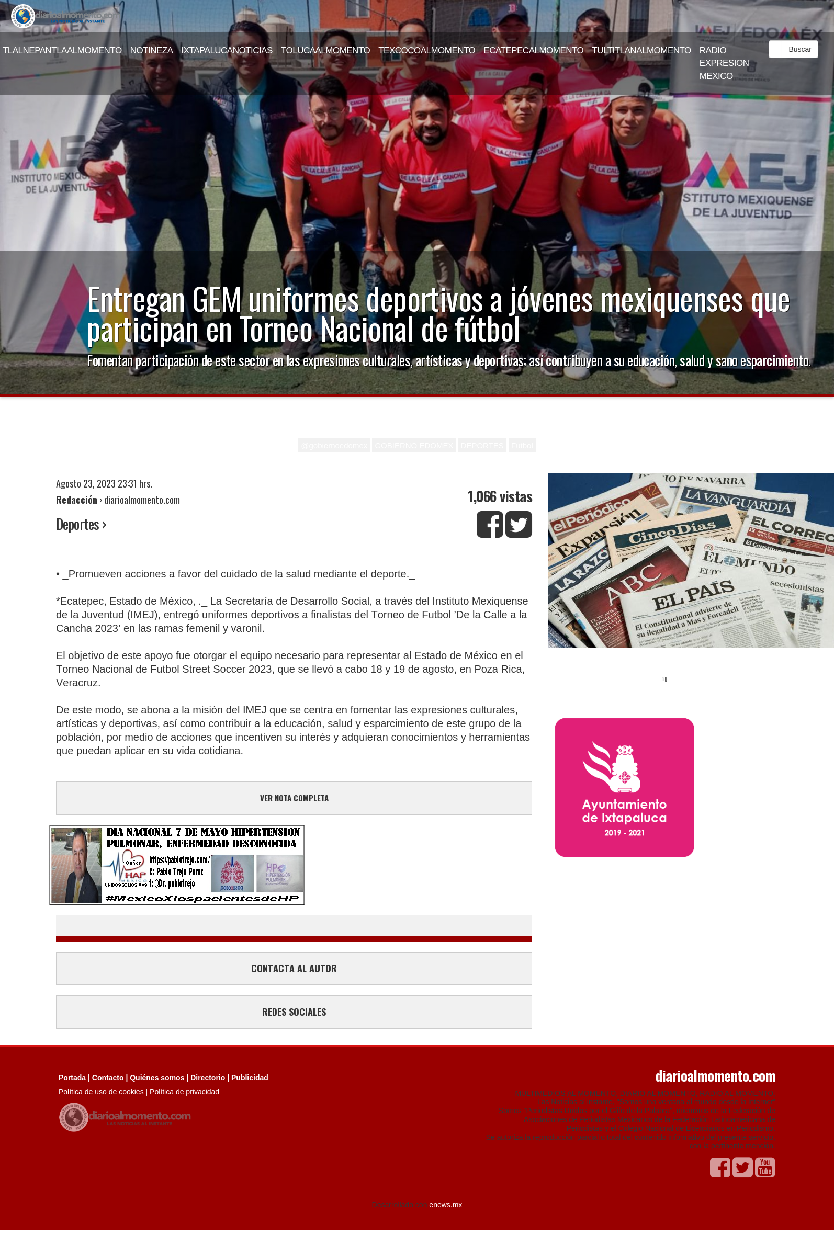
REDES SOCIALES (294, 1011)
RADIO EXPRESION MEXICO (724, 63)
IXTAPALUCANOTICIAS (227, 50)
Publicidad (249, 1077)
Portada (72, 1077)
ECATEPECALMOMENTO (533, 50)
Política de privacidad (184, 1092)
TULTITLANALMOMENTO (641, 50)
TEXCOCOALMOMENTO (426, 50)
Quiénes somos (157, 1077)
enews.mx (445, 1204)
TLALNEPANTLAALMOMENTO (62, 50)
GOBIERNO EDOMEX (414, 445)
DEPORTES (482, 445)
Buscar (800, 49)
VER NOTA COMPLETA (294, 797)
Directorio (207, 1077)
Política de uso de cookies (101, 1092)
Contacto (108, 1077)
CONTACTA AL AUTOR (294, 968)
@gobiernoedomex (334, 445)
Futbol (522, 445)
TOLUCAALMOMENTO (325, 50)
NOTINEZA (151, 50)
